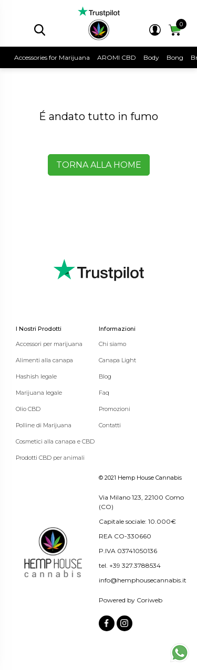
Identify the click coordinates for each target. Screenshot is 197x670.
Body (151, 57)
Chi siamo (112, 344)
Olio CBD (28, 409)
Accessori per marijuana (49, 344)
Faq (104, 392)
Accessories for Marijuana (52, 57)
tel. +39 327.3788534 (130, 565)
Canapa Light (117, 360)
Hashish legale (36, 376)
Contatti (110, 425)
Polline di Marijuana (43, 425)
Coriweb (149, 600)
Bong (175, 57)
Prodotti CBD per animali (50, 457)
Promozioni (114, 409)
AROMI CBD (116, 57)
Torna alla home (98, 165)
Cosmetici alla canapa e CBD (55, 441)
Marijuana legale (39, 392)
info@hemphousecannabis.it (142, 580)
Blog (105, 376)
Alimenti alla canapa (44, 360)
